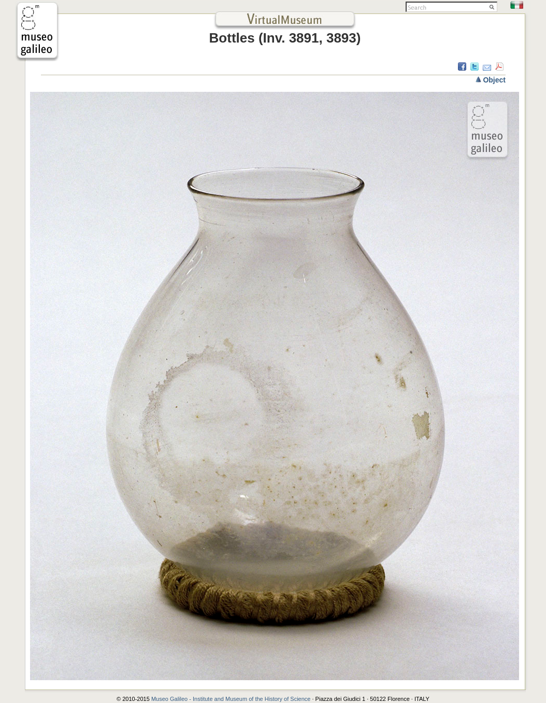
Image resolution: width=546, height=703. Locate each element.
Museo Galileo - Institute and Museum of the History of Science (231, 699)
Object (494, 80)
